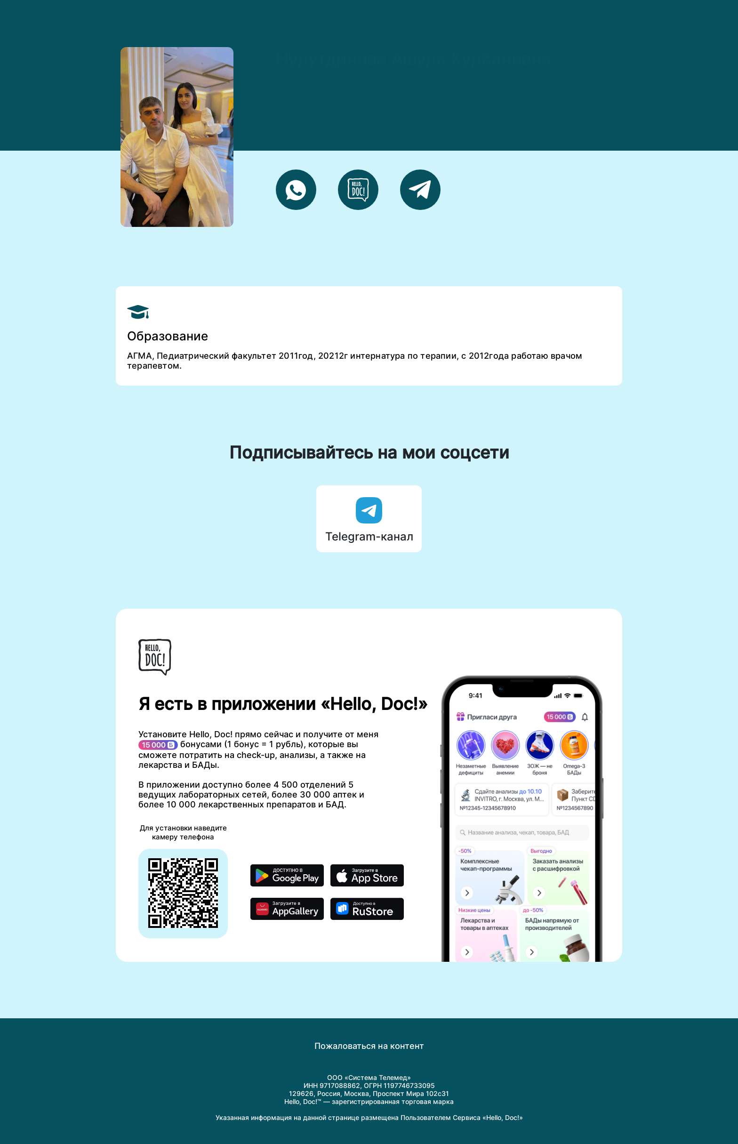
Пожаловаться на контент (369, 1046)
